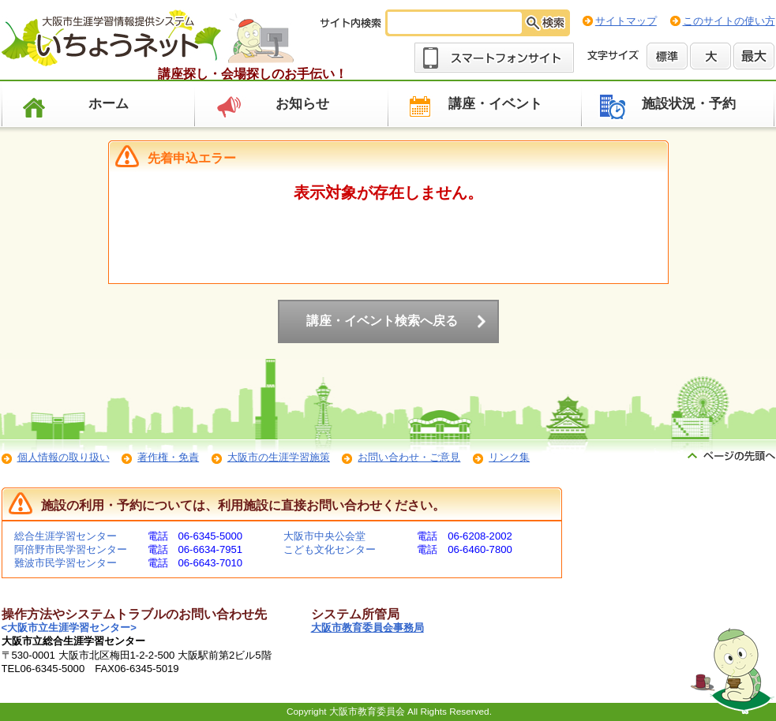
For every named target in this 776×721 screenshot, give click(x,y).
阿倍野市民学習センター (70, 549)
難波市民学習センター (65, 563)
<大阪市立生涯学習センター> (69, 627)
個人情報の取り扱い (63, 457)
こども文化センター (329, 549)
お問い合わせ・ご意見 (409, 457)
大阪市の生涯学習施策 (278, 457)
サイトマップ (626, 21)
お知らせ (302, 103)
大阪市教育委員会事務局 (367, 627)
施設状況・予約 (689, 103)
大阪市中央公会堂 (324, 536)
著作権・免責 (168, 457)
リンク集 (509, 457)
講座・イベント (495, 103)
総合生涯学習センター (65, 536)
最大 (753, 56)
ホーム (108, 103)
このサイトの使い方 (729, 21)
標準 (667, 56)
